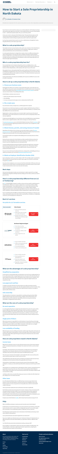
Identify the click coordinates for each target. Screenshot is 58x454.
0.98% (17, 397)
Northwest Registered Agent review (45, 441)
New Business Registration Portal (25, 152)
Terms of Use (5, 448)
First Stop (35, 122)
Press (4, 443)
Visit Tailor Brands (33, 214)
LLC (4, 183)
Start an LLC (29, 2)
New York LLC (24, 441)
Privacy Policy (5, 446)
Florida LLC (24, 439)
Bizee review (41, 443)
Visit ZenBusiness (33, 245)
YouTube (4, 445)
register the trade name (8, 122)
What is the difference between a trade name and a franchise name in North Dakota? (19, 404)
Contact (4, 442)
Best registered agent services (44, 438)
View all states (24, 444)
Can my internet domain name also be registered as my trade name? (16, 415)
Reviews (49, 2)
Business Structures (40, 2)
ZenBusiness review (42, 439)
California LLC (24, 438)
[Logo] (7, 2)
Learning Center (25, 436)
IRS (8, 160)
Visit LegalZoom (33, 259)
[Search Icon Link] (55, 2)
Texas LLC (24, 443)
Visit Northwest (33, 231)
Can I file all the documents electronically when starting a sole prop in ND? (17, 423)
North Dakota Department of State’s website (25, 90)
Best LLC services (42, 436)
